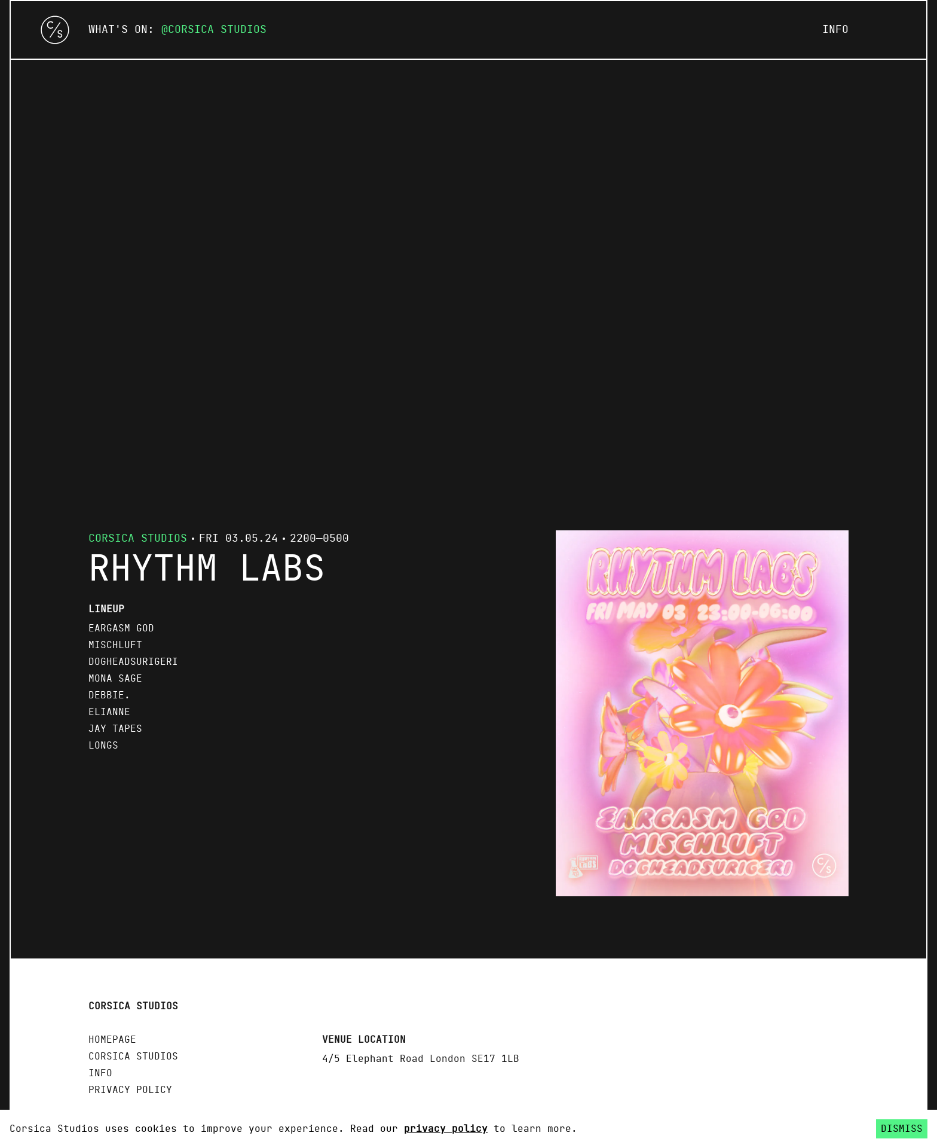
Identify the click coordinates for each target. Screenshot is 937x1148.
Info (835, 30)
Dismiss (902, 1129)
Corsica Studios (217, 30)
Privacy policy (130, 1090)
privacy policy (446, 1129)
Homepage (112, 1040)
